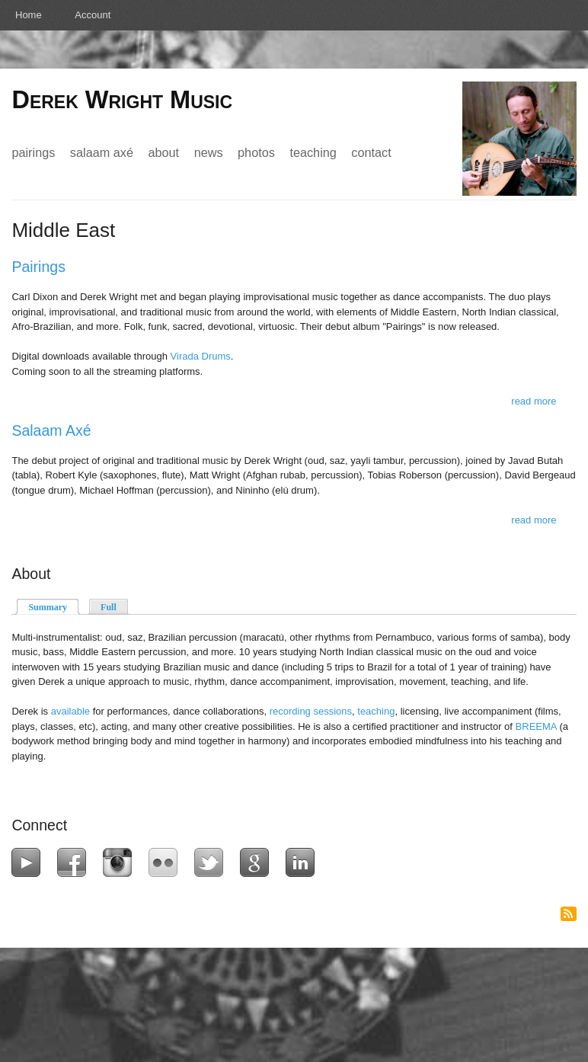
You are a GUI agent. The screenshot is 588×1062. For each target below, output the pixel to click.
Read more (533, 401)
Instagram (121, 862)
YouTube (29, 862)
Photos (256, 152)
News (208, 152)
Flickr (166, 862)
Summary (54, 606)
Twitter (212, 862)
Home (28, 15)
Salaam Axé (101, 152)
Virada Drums (201, 356)
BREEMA (536, 726)
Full (109, 607)
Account (92, 15)
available (70, 711)
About (163, 152)
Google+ (258, 862)
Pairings (33, 152)
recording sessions (311, 711)
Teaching (312, 152)
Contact (371, 152)
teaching (376, 711)
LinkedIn (303, 862)
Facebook (75, 862)
